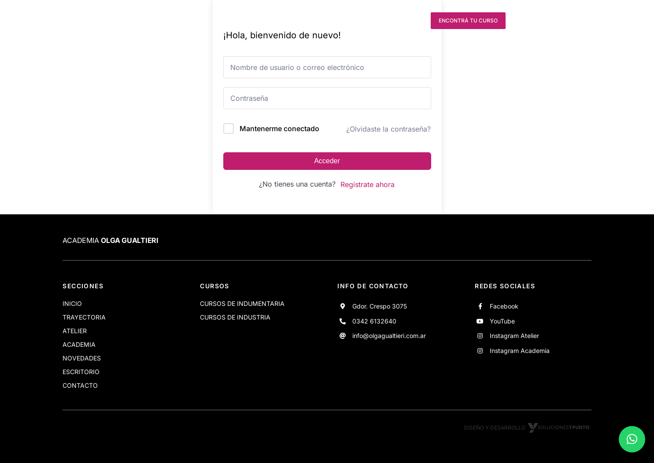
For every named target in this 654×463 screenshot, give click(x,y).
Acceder (327, 161)
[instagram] (399, 20)
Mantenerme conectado (279, 128)
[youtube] (384, 20)
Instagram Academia (520, 350)
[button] (632, 439)
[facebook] (367, 20)
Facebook (504, 306)
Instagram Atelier (514, 335)
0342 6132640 (374, 321)
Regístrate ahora (367, 184)
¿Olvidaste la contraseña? (388, 129)
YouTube (502, 321)
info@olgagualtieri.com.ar (389, 335)
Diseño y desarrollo (527, 427)
